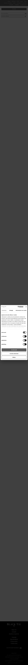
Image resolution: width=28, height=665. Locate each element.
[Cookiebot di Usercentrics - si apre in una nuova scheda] (17, 307)
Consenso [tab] (4, 310)
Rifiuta (14, 357)
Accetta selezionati (14, 353)
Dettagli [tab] (11, 310)
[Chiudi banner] (26, 306)
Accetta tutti (14, 349)
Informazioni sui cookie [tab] (21, 310)
